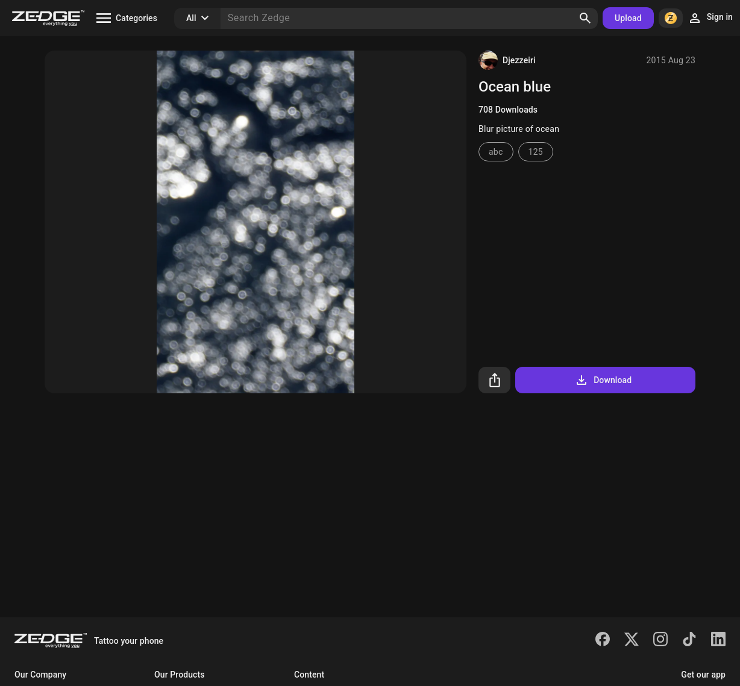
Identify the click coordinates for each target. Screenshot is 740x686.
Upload (628, 18)
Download (603, 380)
